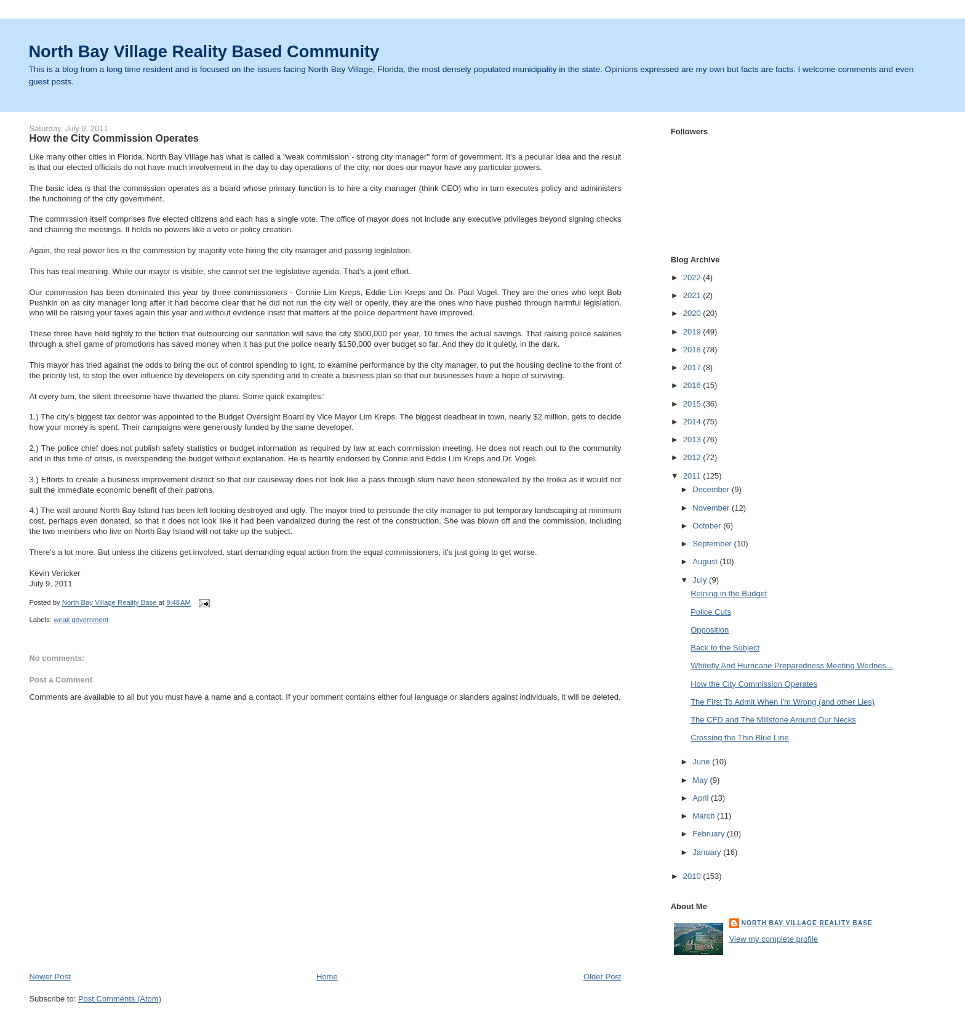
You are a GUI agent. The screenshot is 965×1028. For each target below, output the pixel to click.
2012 (693, 457)
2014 (693, 421)
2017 (693, 367)
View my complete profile (773, 939)
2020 (693, 313)
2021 (693, 295)
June (702, 761)
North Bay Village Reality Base (807, 923)
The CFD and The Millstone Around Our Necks (773, 719)
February (709, 833)
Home (327, 976)
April (701, 798)
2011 (693, 475)
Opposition (710, 629)
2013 (693, 439)
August (705, 561)
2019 (693, 331)
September (713, 543)
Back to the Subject (725, 647)
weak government (81, 619)
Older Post (602, 976)
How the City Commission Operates (754, 684)
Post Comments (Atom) (119, 998)
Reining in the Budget (729, 593)
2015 (693, 403)
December (712, 489)
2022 (693, 277)
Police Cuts (711, 612)
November (712, 507)
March (704, 815)
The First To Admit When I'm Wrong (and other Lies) (783, 701)
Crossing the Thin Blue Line (739, 737)
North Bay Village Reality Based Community (203, 51)
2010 (693, 876)
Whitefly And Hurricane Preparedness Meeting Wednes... (792, 665)
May (701, 780)
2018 (693, 349)
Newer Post (49, 976)
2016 (693, 385)
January (707, 852)
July (700, 580)
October (707, 525)
